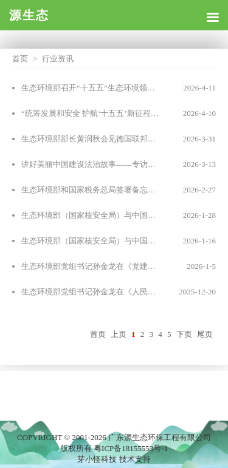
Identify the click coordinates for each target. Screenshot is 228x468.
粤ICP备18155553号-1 (131, 448)
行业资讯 (58, 58)
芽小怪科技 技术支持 (113, 459)
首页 (20, 58)
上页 (118, 334)
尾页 (205, 334)
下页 (184, 334)
